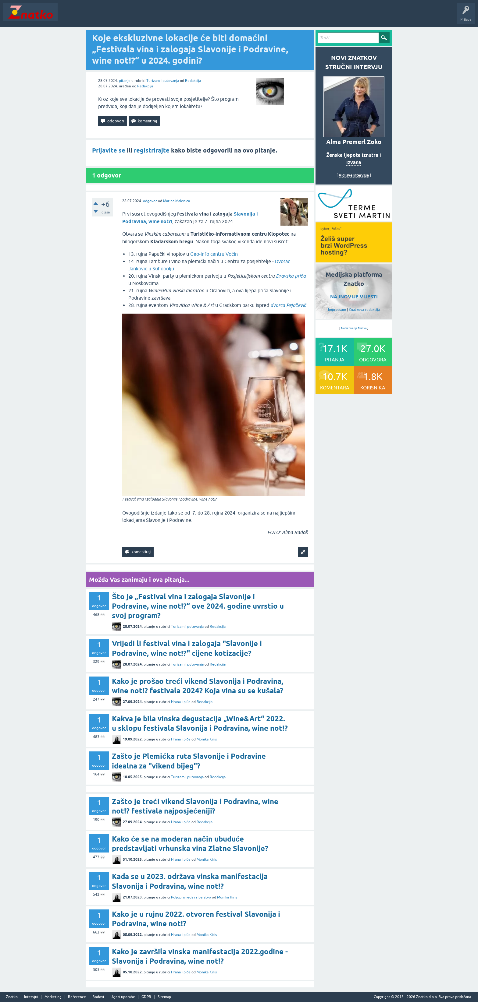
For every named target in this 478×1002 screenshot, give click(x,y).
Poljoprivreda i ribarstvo (191, 897)
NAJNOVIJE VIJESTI (354, 297)
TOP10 (196, 16)
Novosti (68, 16)
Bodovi (98, 997)
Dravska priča (291, 276)
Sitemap (164, 997)
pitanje (124, 81)
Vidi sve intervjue (354, 175)
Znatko (12, 997)
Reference (77, 997)
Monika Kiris (207, 739)
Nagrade (215, 16)
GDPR (146, 997)
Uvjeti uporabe (122, 997)
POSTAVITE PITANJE (150, 16)
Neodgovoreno (94, 16)
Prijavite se (108, 150)
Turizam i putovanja (162, 81)
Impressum (337, 310)
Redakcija (193, 81)
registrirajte (151, 150)
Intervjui (31, 997)
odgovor (150, 201)
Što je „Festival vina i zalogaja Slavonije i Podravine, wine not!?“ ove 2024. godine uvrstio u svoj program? (198, 606)
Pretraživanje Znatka (354, 328)
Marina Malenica (176, 201)
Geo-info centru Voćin (214, 254)
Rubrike (119, 16)
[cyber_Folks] (354, 218)
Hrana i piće (181, 702)
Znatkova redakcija (364, 310)
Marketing (53, 997)
